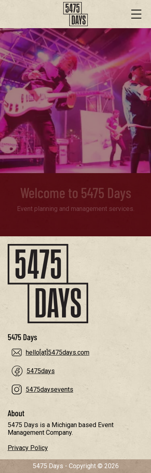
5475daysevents (49, 389)
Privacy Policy (28, 448)
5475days (41, 371)
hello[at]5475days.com (57, 352)
